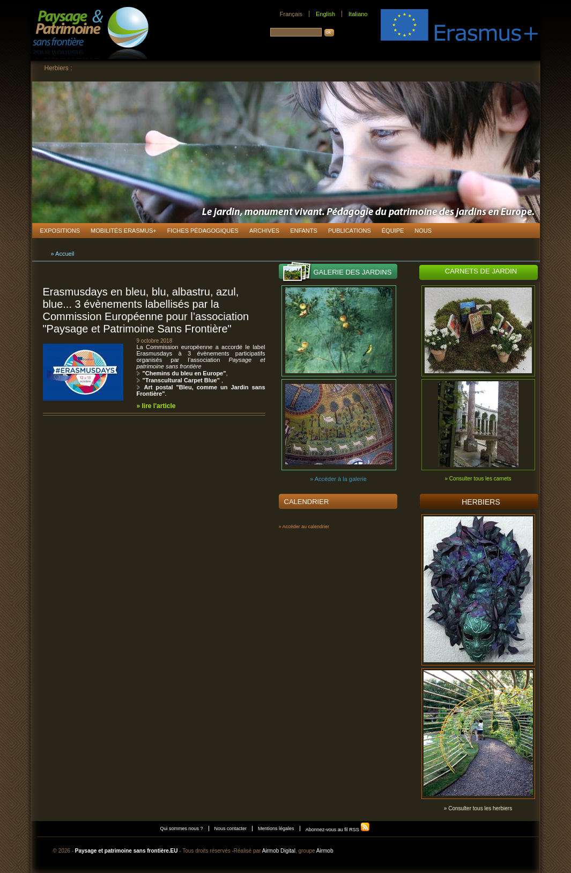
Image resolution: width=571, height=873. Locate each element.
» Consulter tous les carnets (478, 479)
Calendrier (306, 502)
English (325, 14)
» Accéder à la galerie (338, 479)
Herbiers (481, 502)
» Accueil (63, 253)
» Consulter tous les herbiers (478, 808)
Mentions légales (276, 828)
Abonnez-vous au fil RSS (338, 829)
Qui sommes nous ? (181, 828)
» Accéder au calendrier (304, 526)
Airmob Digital (278, 851)
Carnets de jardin (481, 271)
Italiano (357, 14)
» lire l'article (156, 406)
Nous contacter (230, 828)
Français (291, 14)
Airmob (324, 851)
